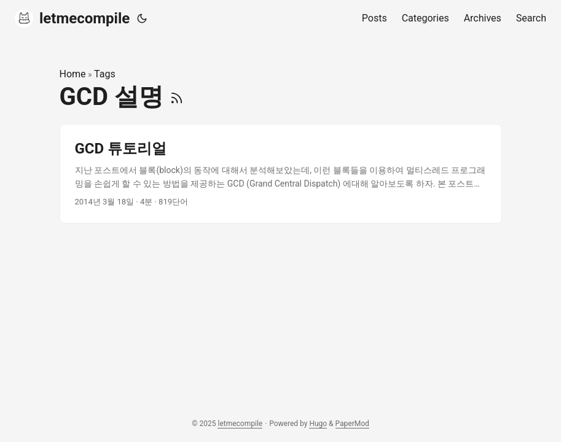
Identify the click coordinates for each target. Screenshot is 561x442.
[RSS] (177, 96)
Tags (105, 74)
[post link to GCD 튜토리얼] (280, 174)
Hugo (318, 423)
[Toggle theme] (142, 18)
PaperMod (352, 423)
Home (73, 74)
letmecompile (72, 18)
